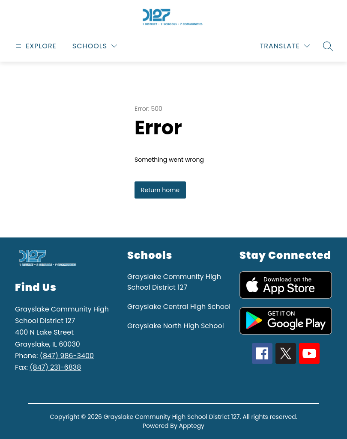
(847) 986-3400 (67, 356)
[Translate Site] (285, 46)
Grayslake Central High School (178, 306)
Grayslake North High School (175, 326)
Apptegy (192, 425)
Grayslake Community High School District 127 (174, 282)
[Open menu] (35, 46)
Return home (160, 190)
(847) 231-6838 (55, 367)
